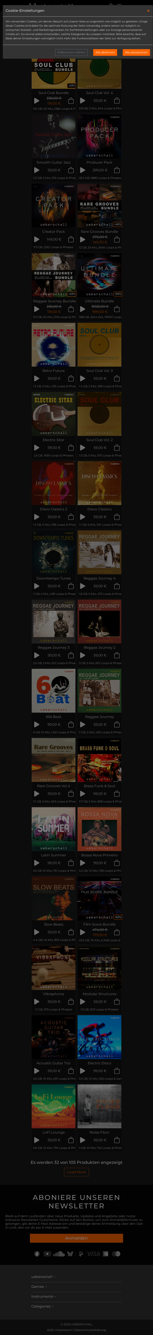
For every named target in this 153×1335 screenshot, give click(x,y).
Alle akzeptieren (136, 52)
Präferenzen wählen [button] (71, 52)
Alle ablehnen (105, 52)
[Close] (148, 10)
